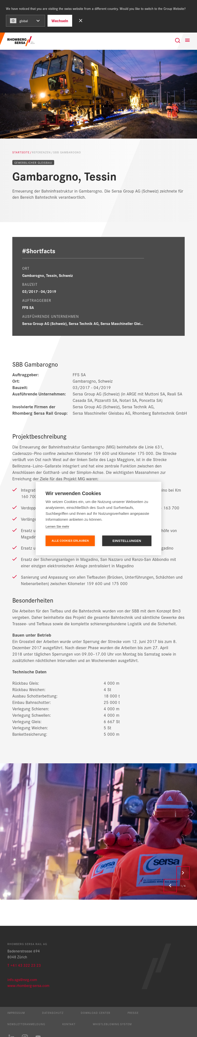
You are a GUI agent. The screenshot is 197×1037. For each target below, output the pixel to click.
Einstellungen (127, 541)
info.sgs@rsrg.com (22, 979)
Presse (133, 1012)
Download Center (95, 1012)
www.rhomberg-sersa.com (28, 985)
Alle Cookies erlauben (70, 540)
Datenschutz (53, 1012)
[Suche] (178, 40)
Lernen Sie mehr (57, 526)
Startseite (21, 152)
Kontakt (69, 1024)
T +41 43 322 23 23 (24, 965)
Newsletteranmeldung (26, 1024)
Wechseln (59, 20)
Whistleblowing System (112, 1024)
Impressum (16, 1012)
